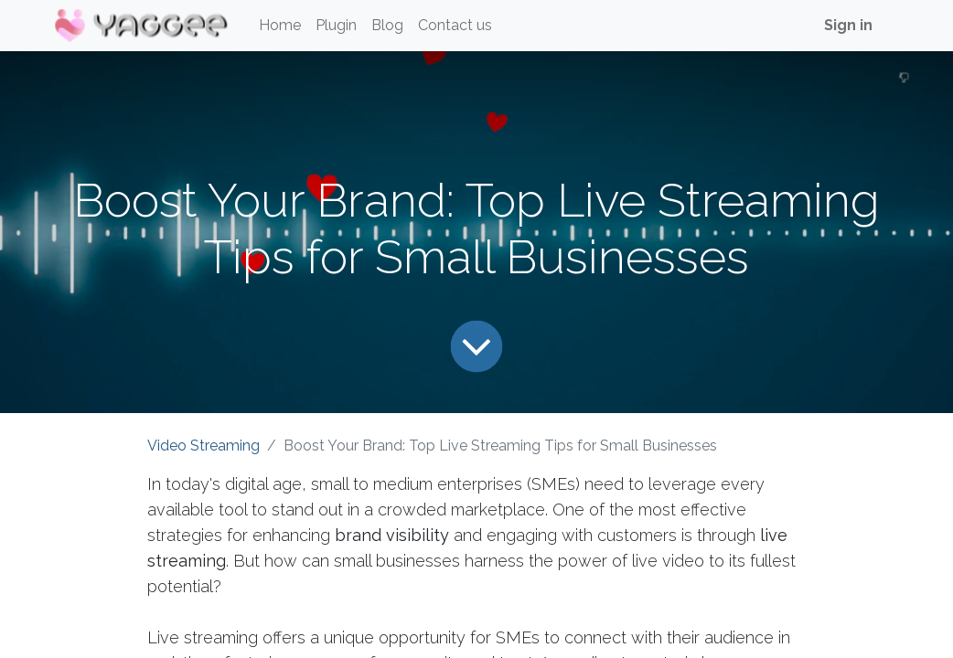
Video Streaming (203, 445)
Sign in (848, 25)
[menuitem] (280, 25)
